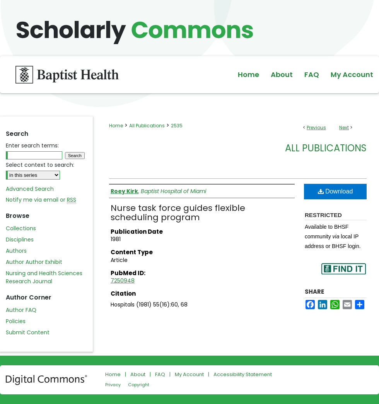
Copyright (138, 385)
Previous (316, 127)
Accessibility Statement (242, 374)
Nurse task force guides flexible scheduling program (178, 212)
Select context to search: (40, 165)
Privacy (113, 385)
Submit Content (28, 332)
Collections (21, 228)
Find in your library (343, 273)
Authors (16, 251)
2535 (177, 125)
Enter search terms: (32, 145)
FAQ (160, 374)
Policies (16, 321)
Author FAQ (21, 310)
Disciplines (20, 239)
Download (335, 191)
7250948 (123, 280)
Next (344, 127)
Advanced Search (30, 189)
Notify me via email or (41, 200)
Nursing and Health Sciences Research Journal (44, 277)
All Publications (147, 125)
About (137, 374)
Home (116, 125)
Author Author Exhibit (34, 262)
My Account (189, 374)
